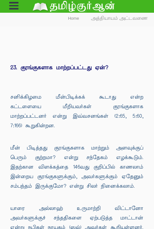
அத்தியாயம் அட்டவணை (119, 18)
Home (73, 18)
